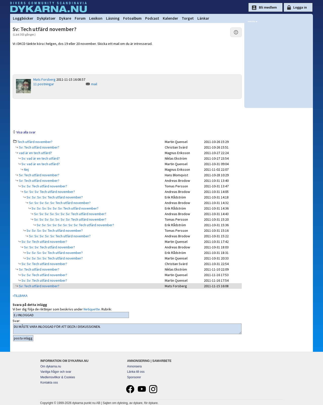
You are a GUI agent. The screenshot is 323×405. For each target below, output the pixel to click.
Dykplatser (46, 18)
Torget (188, 18)
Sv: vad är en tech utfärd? (40, 158)
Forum (80, 18)
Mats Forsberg (44, 79)
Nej (26, 169)
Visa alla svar (26, 132)
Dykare (65, 18)
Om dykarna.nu (50, 366)
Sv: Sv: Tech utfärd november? (44, 186)
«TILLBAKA (20, 295)
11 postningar (43, 84)
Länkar (203, 18)
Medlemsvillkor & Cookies (57, 377)
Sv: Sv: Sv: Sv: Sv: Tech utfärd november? (59, 202)
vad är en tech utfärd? (35, 153)
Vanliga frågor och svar (55, 371)
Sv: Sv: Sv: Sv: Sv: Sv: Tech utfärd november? (64, 208)
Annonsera (134, 366)
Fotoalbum (132, 18)
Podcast (152, 18)
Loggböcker (23, 18)
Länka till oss (135, 371)
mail (94, 84)
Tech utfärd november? (34, 141)
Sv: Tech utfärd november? (38, 147)
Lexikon (95, 18)
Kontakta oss (49, 382)
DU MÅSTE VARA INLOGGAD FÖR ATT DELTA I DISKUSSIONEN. (127, 329)
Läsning (113, 18)
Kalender (170, 18)
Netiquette (92, 309)
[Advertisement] (127, 114)
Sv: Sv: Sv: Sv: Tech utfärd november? (54, 197)
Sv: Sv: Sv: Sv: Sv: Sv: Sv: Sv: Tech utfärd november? (75, 225)
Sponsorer (134, 377)
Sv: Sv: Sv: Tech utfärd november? (49, 191)
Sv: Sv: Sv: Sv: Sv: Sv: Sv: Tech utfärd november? (69, 214)
